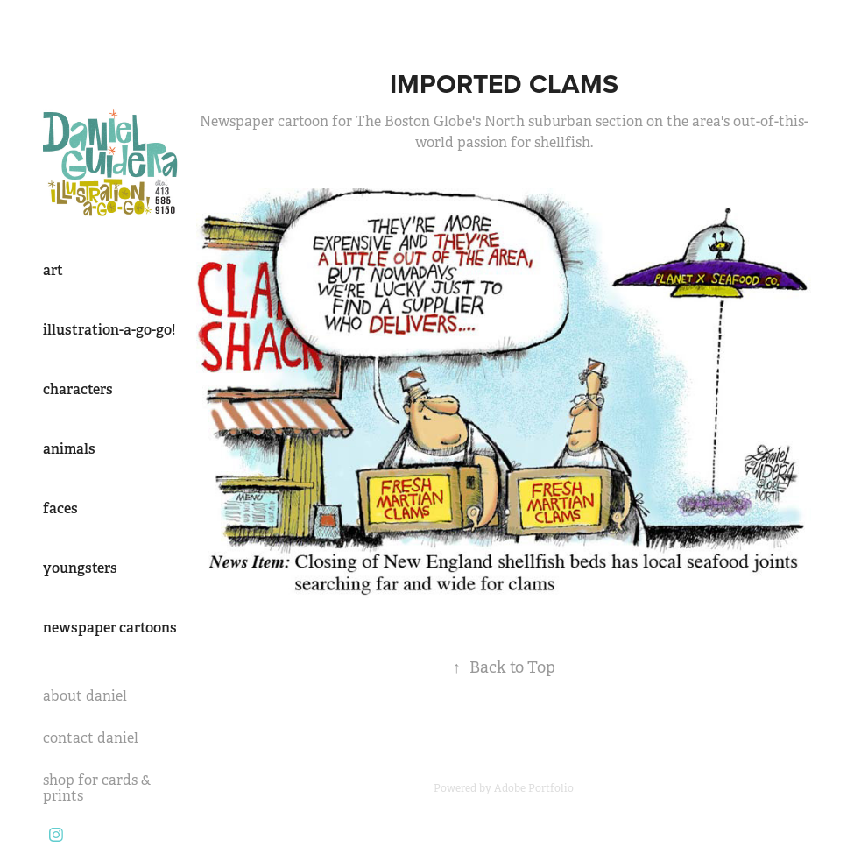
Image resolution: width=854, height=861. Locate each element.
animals (69, 449)
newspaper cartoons (110, 627)
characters (78, 389)
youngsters (80, 568)
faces (60, 508)
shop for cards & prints (97, 788)
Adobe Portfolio (534, 788)
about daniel (85, 696)
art (53, 270)
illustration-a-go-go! (109, 330)
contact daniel (90, 738)
